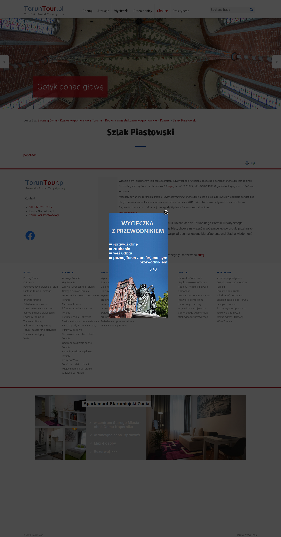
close (166, 196)
